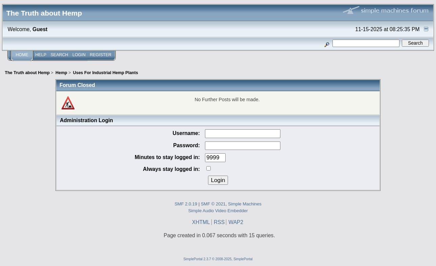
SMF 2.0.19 (186, 203)
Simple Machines (244, 203)
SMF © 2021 (213, 203)
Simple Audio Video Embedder (218, 210)
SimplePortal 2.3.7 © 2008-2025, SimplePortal (218, 259)
